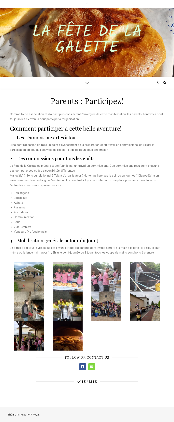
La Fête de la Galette (87, 40)
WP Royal (33, 414)
